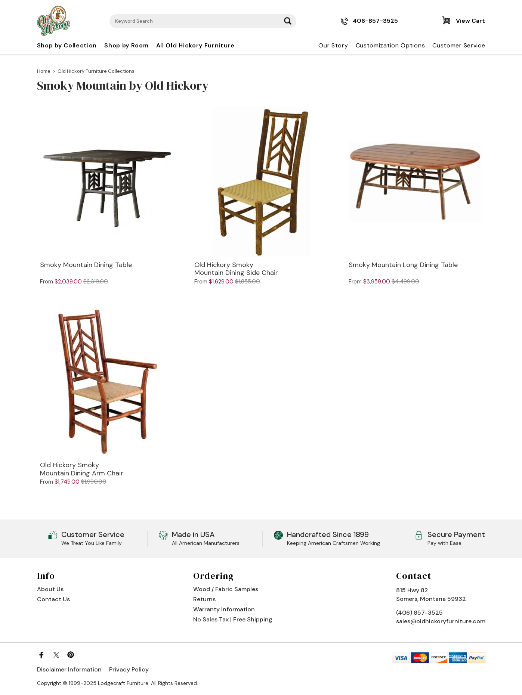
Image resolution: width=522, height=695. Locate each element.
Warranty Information (224, 609)
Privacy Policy (129, 669)
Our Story (333, 45)
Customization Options (390, 45)
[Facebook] (41, 654)
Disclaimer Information (69, 669)
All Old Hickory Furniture (195, 45)
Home (43, 71)
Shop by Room (126, 45)
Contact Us (53, 599)
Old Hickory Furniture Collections (96, 71)
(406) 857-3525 (419, 613)
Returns (204, 599)
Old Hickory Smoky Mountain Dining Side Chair (236, 269)
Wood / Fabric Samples (225, 589)
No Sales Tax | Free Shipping (232, 619)
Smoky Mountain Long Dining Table (403, 265)
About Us (50, 589)
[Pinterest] (70, 654)
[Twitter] (56, 654)
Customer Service (458, 45)
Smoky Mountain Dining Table (86, 265)
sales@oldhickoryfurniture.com (440, 621)
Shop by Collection (67, 45)
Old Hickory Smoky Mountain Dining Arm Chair (81, 469)
